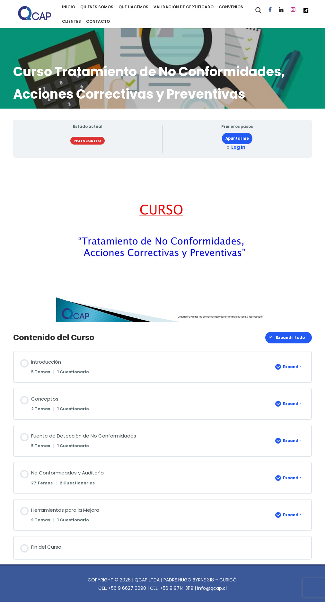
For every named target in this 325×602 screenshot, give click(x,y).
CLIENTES (71, 21)
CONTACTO (98, 21)
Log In (238, 147)
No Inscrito (87, 140)
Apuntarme (237, 138)
